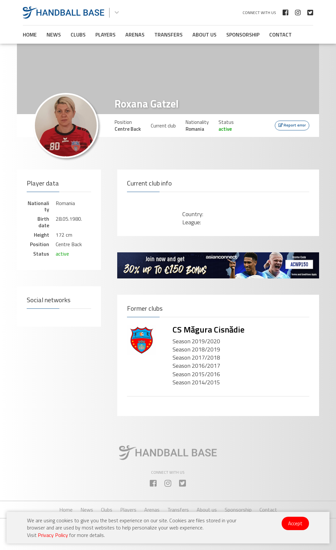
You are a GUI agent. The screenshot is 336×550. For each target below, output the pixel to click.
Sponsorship (242, 34)
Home (30, 34)
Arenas (135, 34)
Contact (280, 34)
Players (105, 34)
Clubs (78, 34)
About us (204, 34)
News (54, 34)
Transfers (168, 34)
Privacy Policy (53, 535)
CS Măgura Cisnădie (209, 329)
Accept (295, 523)
